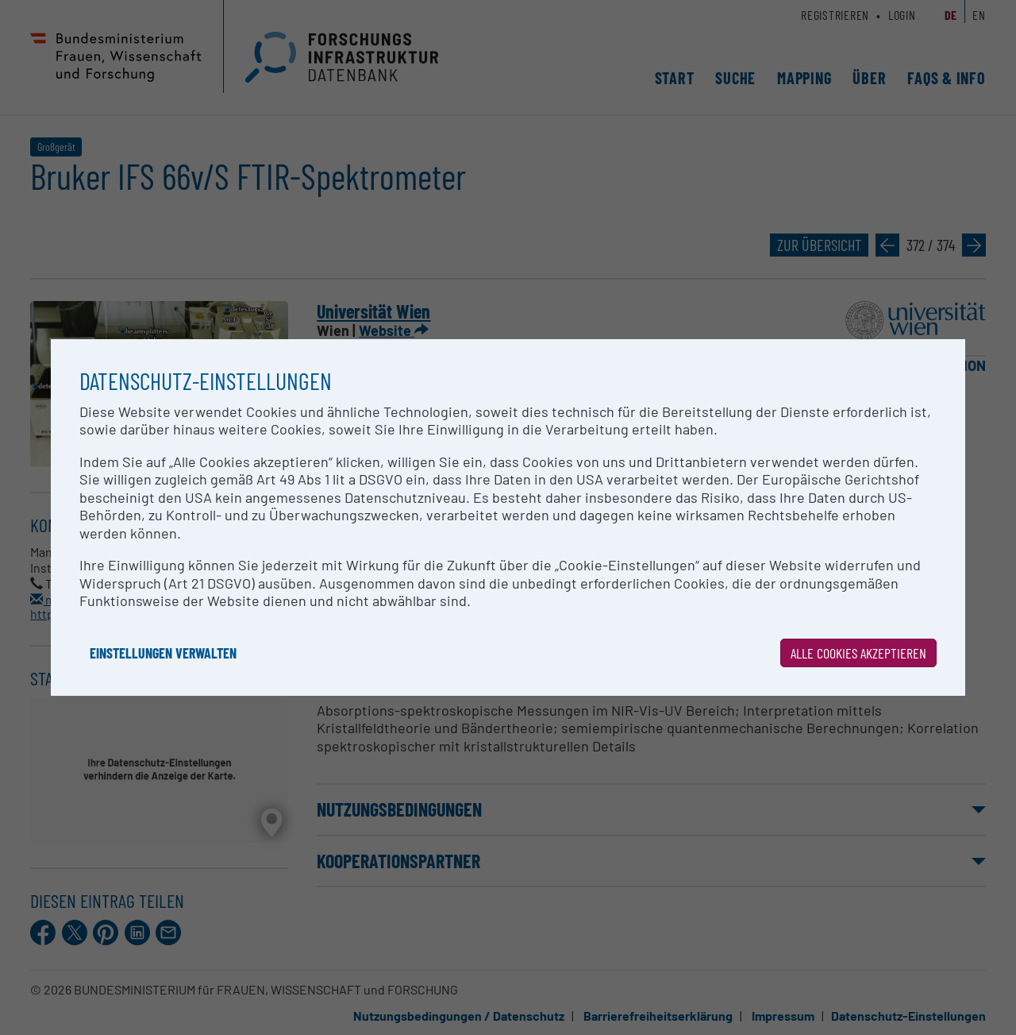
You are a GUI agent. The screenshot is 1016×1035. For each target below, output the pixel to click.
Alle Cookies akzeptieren (858, 653)
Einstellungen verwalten (163, 653)
